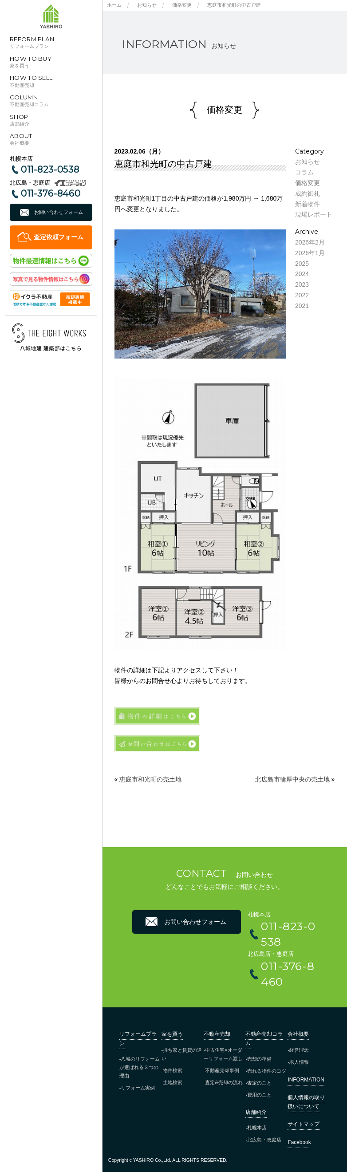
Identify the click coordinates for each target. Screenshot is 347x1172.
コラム (304, 172)
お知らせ (147, 5)
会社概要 (298, 1034)
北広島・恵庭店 (264, 1139)
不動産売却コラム (264, 1038)
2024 (302, 273)
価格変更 (182, 5)
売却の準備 (259, 1059)
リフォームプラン (138, 1038)
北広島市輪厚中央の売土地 (292, 779)
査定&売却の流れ (223, 1082)
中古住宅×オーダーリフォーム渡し (223, 1054)
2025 (302, 263)
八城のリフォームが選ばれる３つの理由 (139, 1067)
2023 (302, 284)
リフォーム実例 (138, 1087)
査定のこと (259, 1082)
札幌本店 (257, 1127)
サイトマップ (303, 1124)
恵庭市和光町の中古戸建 (234, 5)
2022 (302, 295)
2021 (302, 305)
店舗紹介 (256, 1112)
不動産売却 (217, 1034)
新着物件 (307, 204)
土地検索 (172, 1082)
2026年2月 (310, 242)
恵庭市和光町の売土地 (150, 779)
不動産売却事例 (222, 1070)
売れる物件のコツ (266, 1070)
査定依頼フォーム (58, 237)
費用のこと (259, 1094)
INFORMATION (306, 1080)
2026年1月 (310, 252)
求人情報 (299, 1062)
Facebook (299, 1142)
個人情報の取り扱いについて (306, 1101)
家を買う (172, 1034)
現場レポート (313, 214)
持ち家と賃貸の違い (182, 1054)
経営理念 (299, 1050)
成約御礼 (307, 193)
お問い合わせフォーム (58, 212)
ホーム (114, 5)
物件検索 (172, 1070)
